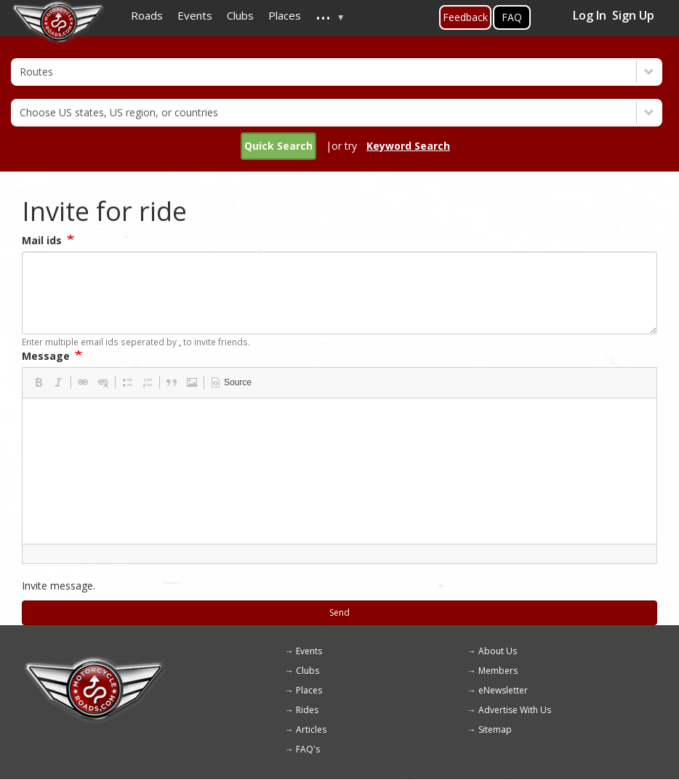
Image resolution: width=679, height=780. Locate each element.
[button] (38, 382)
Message (46, 356)
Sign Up (633, 15)
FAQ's (308, 749)
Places (309, 690)
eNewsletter (503, 690)
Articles (311, 729)
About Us (497, 651)
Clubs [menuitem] (240, 15)
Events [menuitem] (194, 15)
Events (309, 651)
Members (498, 670)
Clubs (307, 670)
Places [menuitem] (284, 15)
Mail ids (42, 240)
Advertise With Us (514, 710)
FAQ (512, 17)
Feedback (465, 17)
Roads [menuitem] (147, 15)
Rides (307, 710)
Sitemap (495, 729)
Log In (589, 15)
